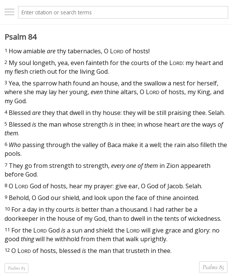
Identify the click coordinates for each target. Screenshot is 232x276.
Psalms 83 (16, 268)
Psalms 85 (213, 267)
